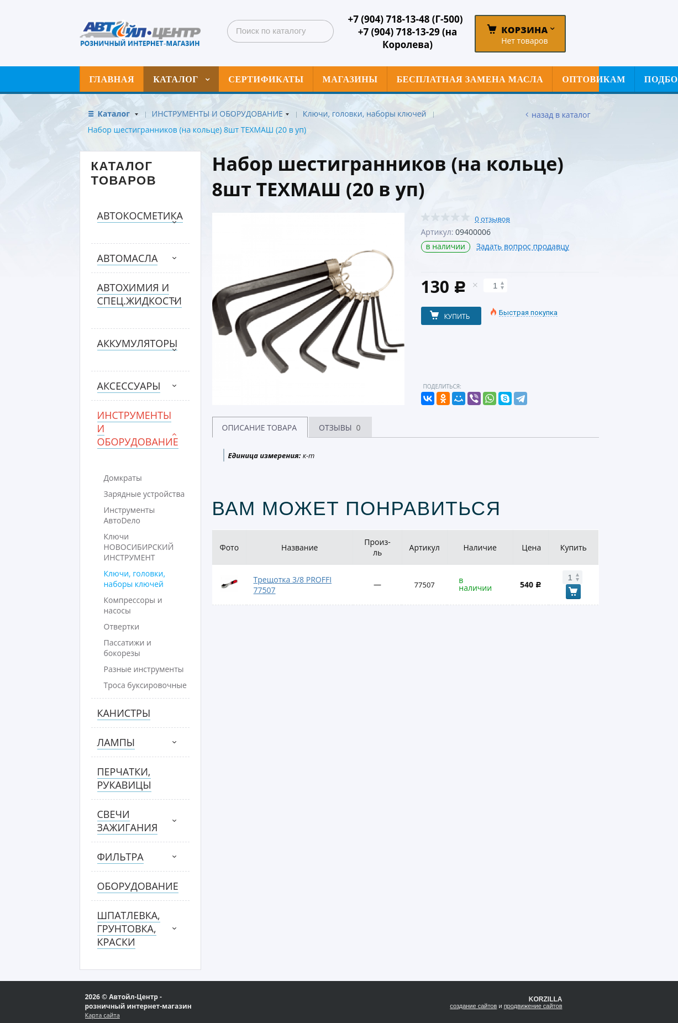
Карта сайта (102, 1015)
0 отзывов (492, 219)
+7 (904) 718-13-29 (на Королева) (408, 38)
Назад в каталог (561, 114)
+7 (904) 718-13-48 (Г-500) (405, 19)
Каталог (115, 113)
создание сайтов (473, 1006)
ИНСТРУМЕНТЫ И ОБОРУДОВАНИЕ (217, 113)
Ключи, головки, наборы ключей (365, 113)
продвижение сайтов (533, 1006)
